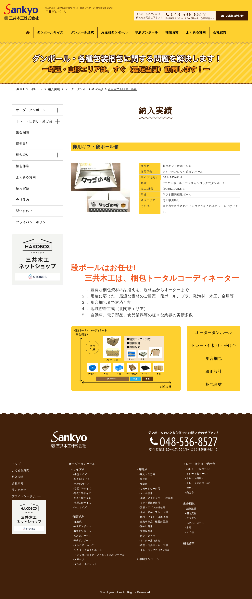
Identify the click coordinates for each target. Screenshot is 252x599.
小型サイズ (80, 474)
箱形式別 (79, 516)
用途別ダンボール (114, 32)
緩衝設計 (214, 371)
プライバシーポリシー (32, 222)
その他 (190, 532)
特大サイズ (80, 507)
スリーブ (79, 559)
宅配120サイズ (82, 493)
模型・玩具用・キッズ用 (154, 545)
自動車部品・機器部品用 (154, 521)
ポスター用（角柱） (151, 540)
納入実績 (22, 188)
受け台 (190, 492)
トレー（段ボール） (197, 473)
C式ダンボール (82, 535)
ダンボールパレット (85, 564)
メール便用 (146, 493)
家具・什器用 (147, 474)
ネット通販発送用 (150, 502)
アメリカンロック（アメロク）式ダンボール (99, 554)
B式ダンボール (82, 531)
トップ (16, 463)
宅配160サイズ (82, 502)
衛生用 (144, 479)
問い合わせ (24, 211)
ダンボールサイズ (50, 32)
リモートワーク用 (150, 488)
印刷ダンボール (146, 32)
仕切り (190, 487)
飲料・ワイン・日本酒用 (154, 517)
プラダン (191, 518)
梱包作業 (22, 166)
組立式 (78, 521)
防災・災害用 (147, 535)
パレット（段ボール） (199, 469)
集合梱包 (214, 358)
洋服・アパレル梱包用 (152, 507)
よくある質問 (196, 32)
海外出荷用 (146, 526)
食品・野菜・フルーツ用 (154, 512)
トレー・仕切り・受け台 (213, 345)
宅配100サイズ (82, 488)
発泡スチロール (195, 522)
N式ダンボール (82, 540)
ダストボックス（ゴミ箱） (155, 550)
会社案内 (219, 32)
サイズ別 (79, 469)
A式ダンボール (82, 526)
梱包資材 (172, 32)
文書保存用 (146, 531)
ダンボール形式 (82, 32)
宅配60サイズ (82, 479)
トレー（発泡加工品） (199, 483)
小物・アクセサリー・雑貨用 (156, 498)
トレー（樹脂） (195, 478)
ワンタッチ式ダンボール (88, 550)
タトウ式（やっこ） (85, 545)
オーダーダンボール (213, 332)
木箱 (189, 527)
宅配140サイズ (82, 498)
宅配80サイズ (82, 483)
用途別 (143, 469)
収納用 (144, 483)
